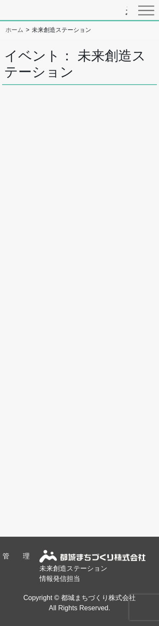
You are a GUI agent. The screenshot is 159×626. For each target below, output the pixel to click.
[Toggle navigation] (148, 10)
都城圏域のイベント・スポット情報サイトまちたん (126, 12)
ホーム (14, 29)
